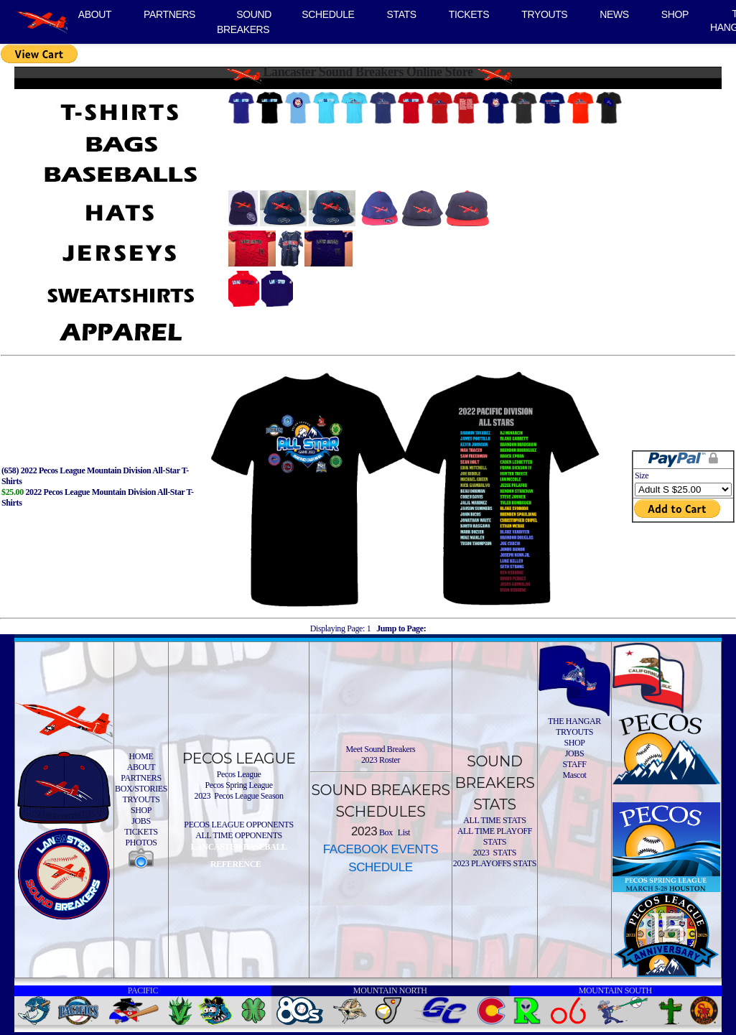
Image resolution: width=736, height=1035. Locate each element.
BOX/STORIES (141, 789)
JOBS (141, 821)
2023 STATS (494, 853)
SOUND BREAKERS (244, 22)
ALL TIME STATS (494, 820)
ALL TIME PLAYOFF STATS (494, 836)
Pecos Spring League (238, 785)
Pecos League (239, 774)
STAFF (574, 764)
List (403, 832)
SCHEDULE (328, 14)
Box (385, 832)
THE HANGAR (574, 721)
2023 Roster (380, 760)
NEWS (614, 14)
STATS (401, 14)
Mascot (574, 775)
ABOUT (94, 14)
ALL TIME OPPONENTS (238, 835)
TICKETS (469, 14)
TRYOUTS (544, 14)
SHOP (675, 14)
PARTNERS (169, 14)
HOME (141, 756)
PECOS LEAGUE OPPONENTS (238, 825)
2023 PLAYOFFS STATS (494, 863)
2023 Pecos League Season (239, 796)
